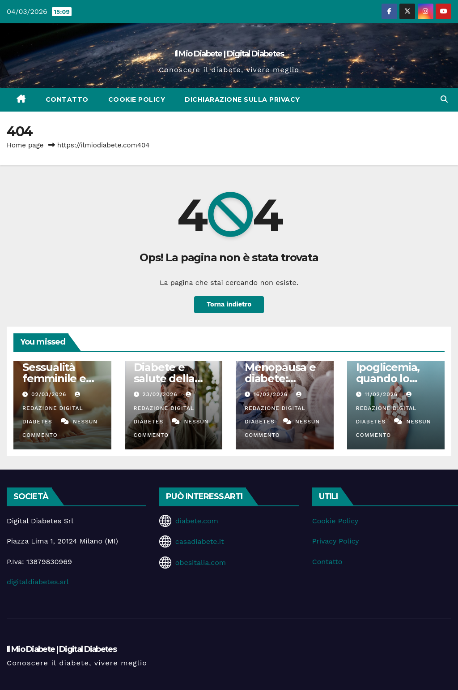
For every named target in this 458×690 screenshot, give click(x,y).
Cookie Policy (136, 99)
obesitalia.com (200, 562)
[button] (444, 99)
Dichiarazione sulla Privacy (242, 99)
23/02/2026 (160, 394)
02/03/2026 (49, 394)
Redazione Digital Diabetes (52, 408)
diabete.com (196, 521)
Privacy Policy (335, 541)
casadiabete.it (199, 541)
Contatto (67, 99)
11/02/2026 (382, 394)
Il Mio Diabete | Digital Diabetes (229, 54)
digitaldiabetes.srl (38, 582)
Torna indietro (228, 305)
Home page (25, 145)
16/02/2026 (272, 394)
